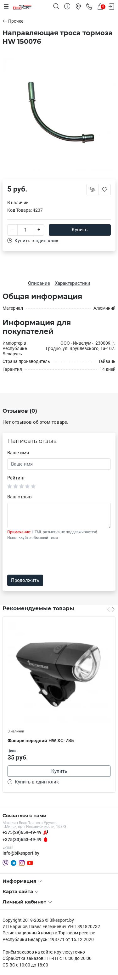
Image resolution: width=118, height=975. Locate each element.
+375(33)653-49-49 (22, 839)
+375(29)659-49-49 (22, 832)
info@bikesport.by (21, 853)
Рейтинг (16, 478)
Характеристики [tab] (72, 283)
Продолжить (25, 580)
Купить (79, 229)
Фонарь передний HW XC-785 (41, 740)
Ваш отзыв (19, 497)
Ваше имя (18, 453)
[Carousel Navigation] (110, 609)
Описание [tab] (39, 283)
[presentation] (55, 557)
